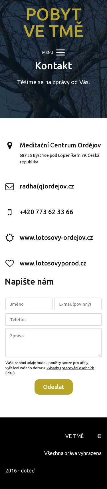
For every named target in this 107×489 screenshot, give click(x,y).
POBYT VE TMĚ (53, 22)
